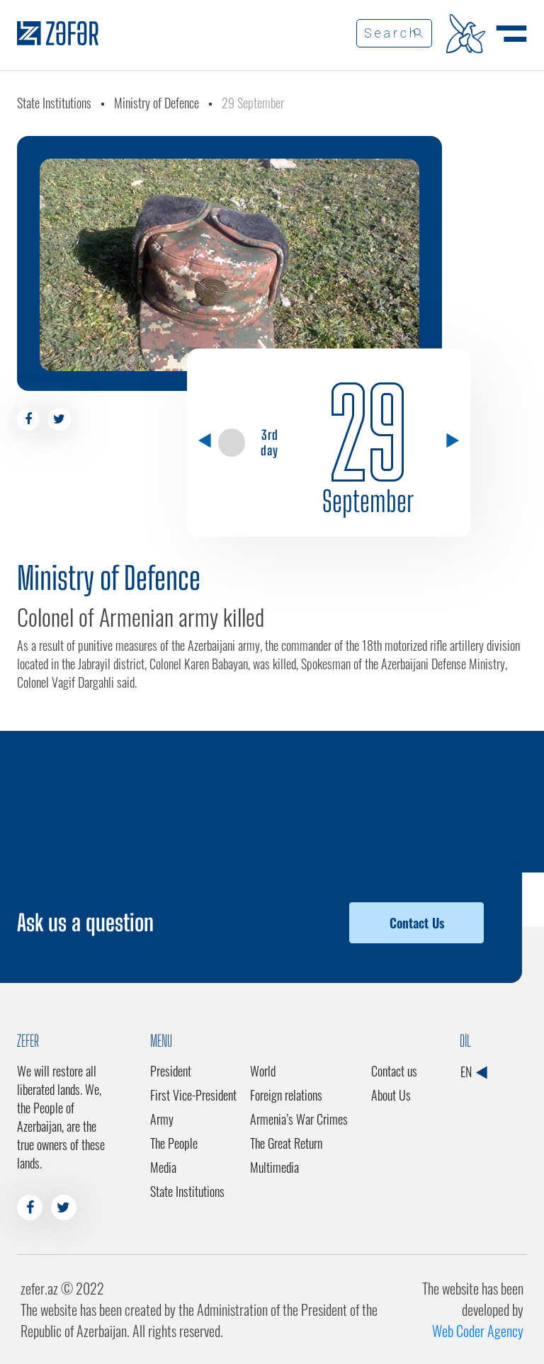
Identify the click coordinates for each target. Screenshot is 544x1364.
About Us (391, 1095)
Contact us (394, 1071)
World (263, 1071)
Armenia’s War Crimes (299, 1119)
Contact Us (417, 923)
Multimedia (274, 1167)
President (170, 1071)
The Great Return (286, 1143)
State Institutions (54, 102)
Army (162, 1119)
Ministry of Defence (156, 102)
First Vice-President (193, 1095)
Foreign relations (286, 1095)
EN (473, 1071)
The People (174, 1143)
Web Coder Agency (477, 1330)
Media (163, 1167)
